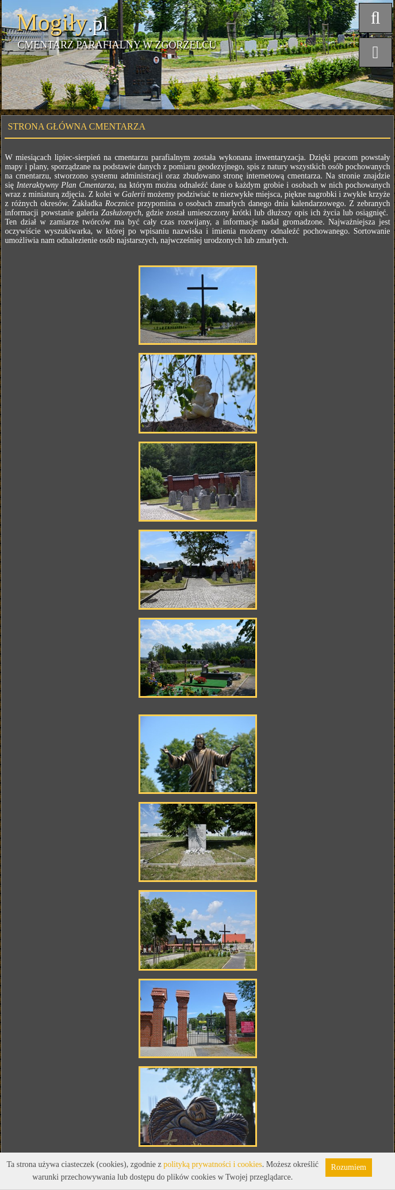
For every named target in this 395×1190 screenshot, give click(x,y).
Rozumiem (348, 1167)
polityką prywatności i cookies (212, 1164)
